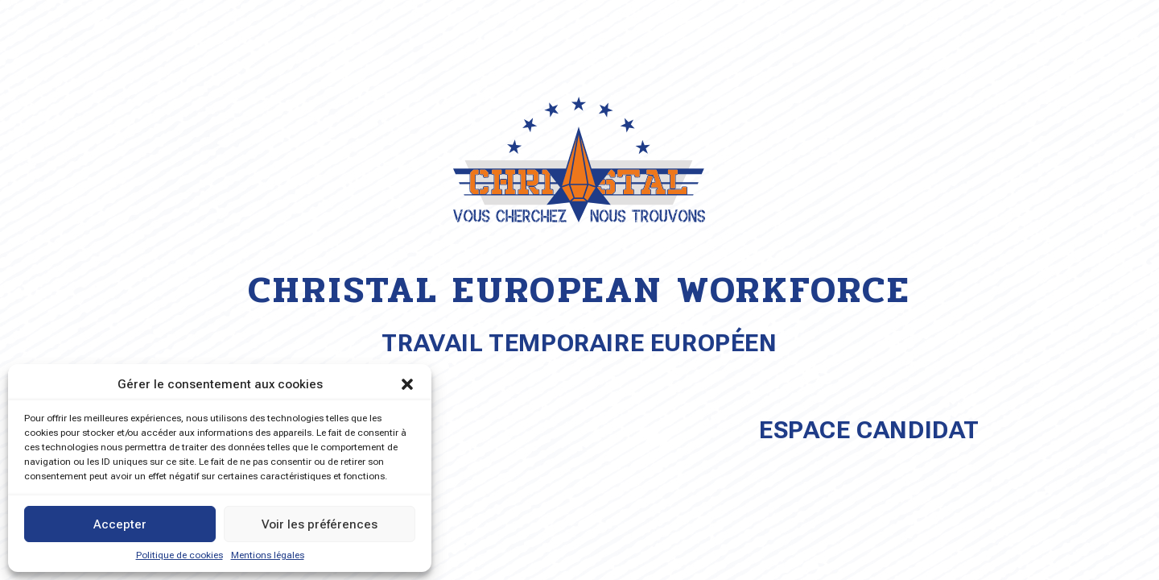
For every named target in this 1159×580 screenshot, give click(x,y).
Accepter (119, 524)
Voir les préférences (319, 524)
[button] (407, 384)
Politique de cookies (179, 555)
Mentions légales (267, 555)
